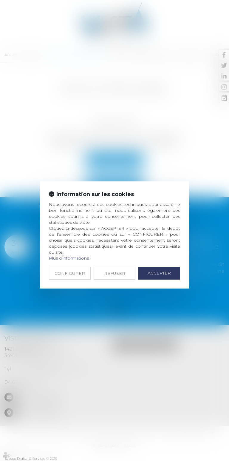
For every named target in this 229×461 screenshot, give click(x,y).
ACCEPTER (159, 273)
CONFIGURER (70, 273)
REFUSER (114, 273)
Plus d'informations (69, 258)
